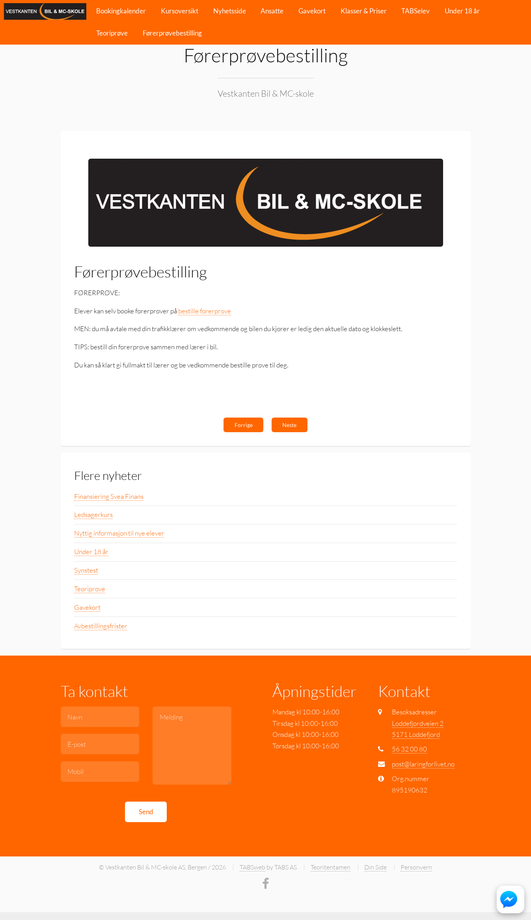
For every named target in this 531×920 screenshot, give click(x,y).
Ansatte (272, 11)
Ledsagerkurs (93, 514)
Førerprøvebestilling (172, 33)
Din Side (375, 867)
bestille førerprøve (204, 311)
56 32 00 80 (409, 749)
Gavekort (312, 11)
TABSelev (415, 11)
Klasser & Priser (364, 11)
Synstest (86, 570)
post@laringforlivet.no (423, 764)
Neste (289, 425)
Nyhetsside (229, 11)
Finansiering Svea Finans (108, 496)
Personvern (416, 867)
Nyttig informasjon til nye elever (119, 533)
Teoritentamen (330, 867)
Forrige (244, 425)
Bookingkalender (121, 11)
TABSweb (252, 867)
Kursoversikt (179, 11)
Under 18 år (462, 11)
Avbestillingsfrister (100, 626)
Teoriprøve (112, 33)
